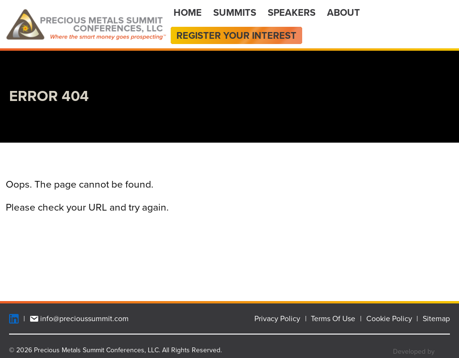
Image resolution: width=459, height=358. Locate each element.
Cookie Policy (389, 318)
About (343, 12)
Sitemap (436, 318)
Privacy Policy (277, 318)
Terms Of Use (333, 318)
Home (188, 12)
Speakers (292, 12)
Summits (234, 12)
